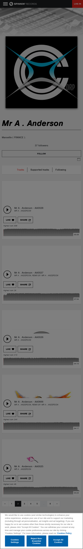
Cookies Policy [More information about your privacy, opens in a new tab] (64, 533)
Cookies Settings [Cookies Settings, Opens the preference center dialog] (15, 541)
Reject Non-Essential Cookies (36, 540)
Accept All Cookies (58, 541)
